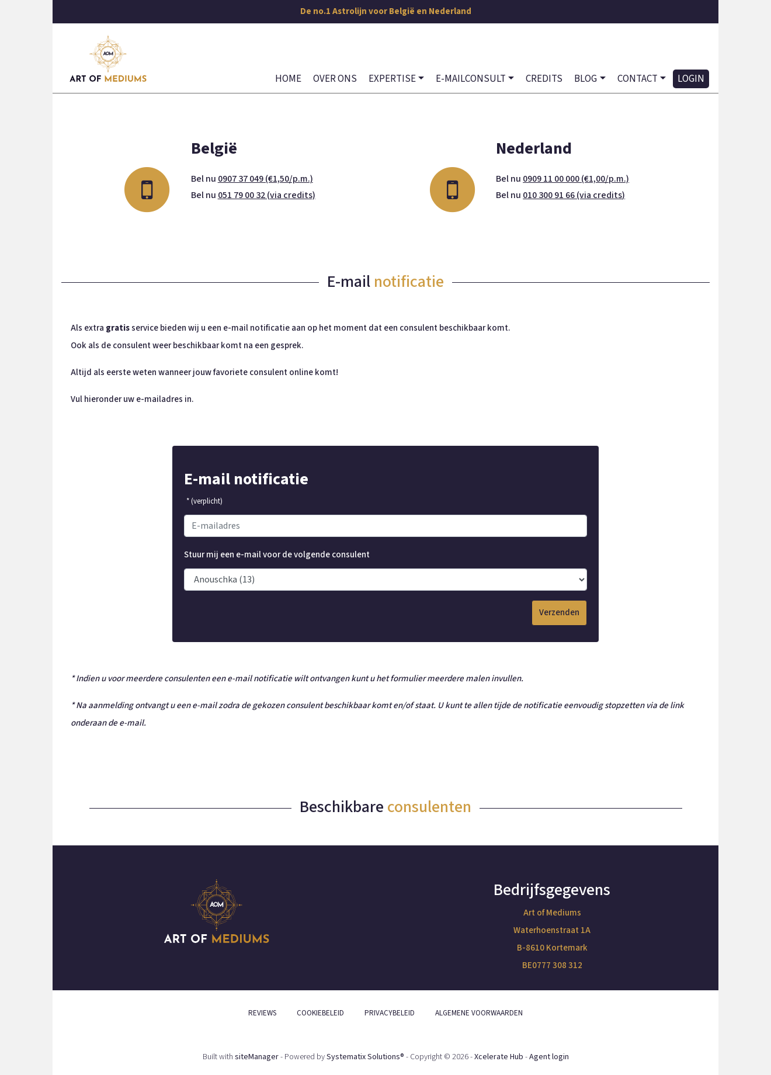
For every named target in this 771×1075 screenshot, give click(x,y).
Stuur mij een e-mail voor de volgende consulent (277, 555)
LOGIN (691, 79)
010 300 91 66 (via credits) (574, 195)
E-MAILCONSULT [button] (471, 79)
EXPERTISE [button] (392, 79)
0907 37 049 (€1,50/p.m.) (265, 178)
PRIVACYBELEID (389, 1013)
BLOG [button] (585, 79)
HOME (288, 79)
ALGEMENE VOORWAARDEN (479, 1013)
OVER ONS (335, 79)
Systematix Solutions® (365, 1057)
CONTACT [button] (637, 79)
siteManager (257, 1057)
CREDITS (544, 79)
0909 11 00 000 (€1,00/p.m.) (576, 178)
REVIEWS (262, 1013)
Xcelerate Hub (498, 1057)
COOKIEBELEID (320, 1013)
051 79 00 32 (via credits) (266, 195)
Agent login (549, 1057)
